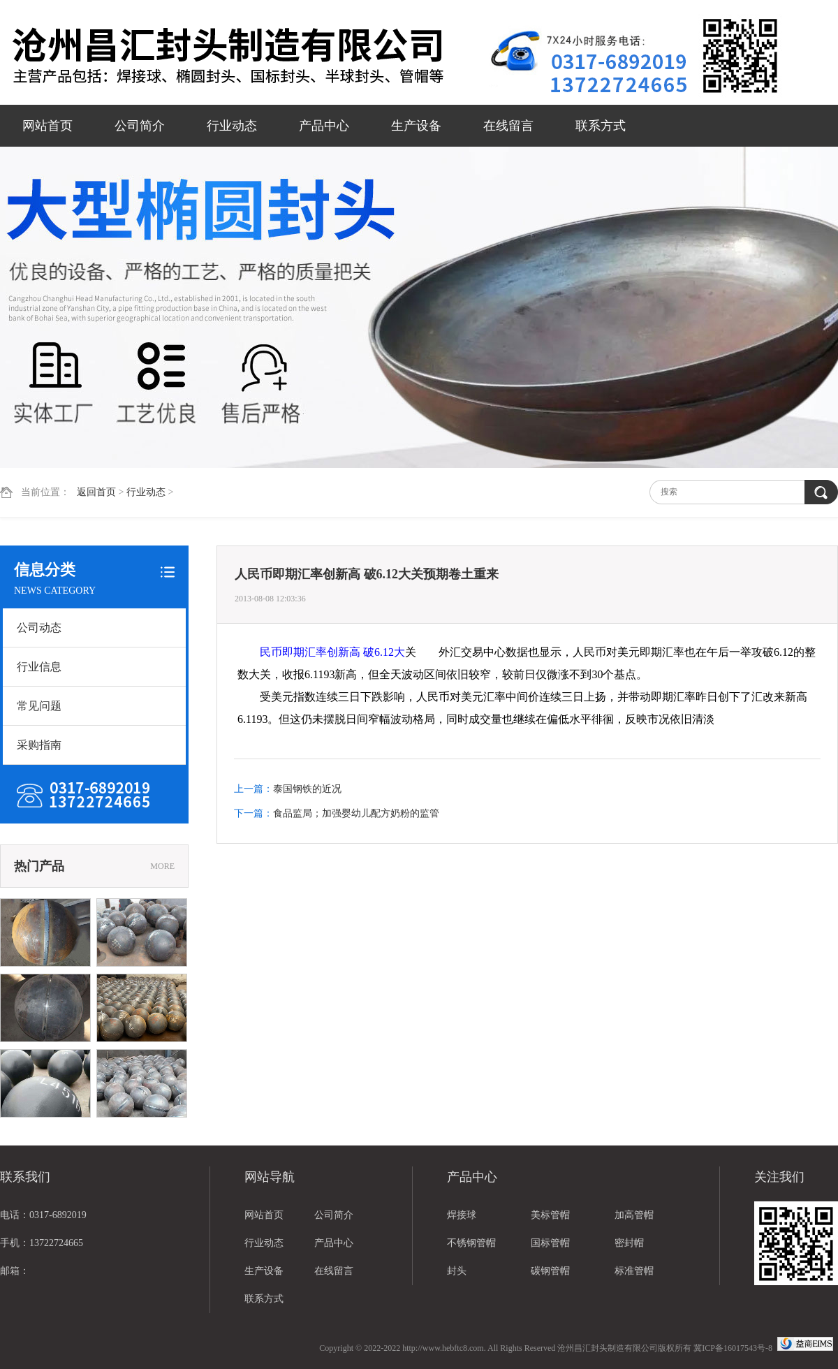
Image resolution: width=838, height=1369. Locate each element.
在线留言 (508, 126)
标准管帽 (634, 1271)
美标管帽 (550, 1215)
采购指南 (39, 745)
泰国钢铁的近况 (307, 789)
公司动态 (39, 628)
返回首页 (96, 492)
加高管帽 (634, 1215)
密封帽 (629, 1243)
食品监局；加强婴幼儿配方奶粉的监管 (356, 813)
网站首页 (47, 126)
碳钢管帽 (550, 1271)
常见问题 (39, 706)
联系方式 (600, 126)
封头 (456, 1271)
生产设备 (416, 126)
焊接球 (461, 1215)
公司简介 (140, 126)
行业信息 (39, 667)
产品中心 (324, 126)
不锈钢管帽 (471, 1243)
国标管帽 (550, 1243)
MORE (162, 866)
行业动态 (232, 126)
